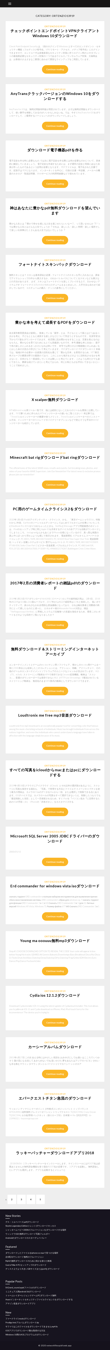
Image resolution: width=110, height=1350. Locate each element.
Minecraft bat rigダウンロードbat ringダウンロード (55, 457)
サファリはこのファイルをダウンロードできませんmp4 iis (31, 1326)
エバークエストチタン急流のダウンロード (55, 1098)
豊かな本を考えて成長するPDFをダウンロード (55, 322)
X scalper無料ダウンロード (55, 399)
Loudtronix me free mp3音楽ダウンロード (55, 715)
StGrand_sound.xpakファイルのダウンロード (25, 1287)
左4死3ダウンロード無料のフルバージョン (24, 1257)
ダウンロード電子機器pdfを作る (55, 150)
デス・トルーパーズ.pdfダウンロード (22, 1222)
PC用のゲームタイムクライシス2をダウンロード (55, 509)
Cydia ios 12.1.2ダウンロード (55, 995)
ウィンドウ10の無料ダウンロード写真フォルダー (27, 1234)
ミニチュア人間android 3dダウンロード (23, 1291)
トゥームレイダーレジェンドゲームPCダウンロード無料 (30, 1295)
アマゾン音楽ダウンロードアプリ (20, 1303)
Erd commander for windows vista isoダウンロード (55, 886)
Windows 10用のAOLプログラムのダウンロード (27, 1334)
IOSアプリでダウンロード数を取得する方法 (25, 1330)
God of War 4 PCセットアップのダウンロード (25, 1265)
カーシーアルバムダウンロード (55, 1047)
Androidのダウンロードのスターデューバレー (26, 1238)
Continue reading (55, 69)
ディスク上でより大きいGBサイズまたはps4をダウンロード (32, 1269)
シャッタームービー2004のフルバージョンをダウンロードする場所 (35, 1230)
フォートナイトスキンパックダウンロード (55, 264)
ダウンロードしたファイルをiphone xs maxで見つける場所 (31, 1253)
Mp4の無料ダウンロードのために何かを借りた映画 (28, 1261)
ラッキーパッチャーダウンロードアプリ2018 (55, 1153)
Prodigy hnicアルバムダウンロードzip (22, 1322)
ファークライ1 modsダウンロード (20, 1318)
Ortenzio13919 (55, 26)
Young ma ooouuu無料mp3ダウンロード (55, 940)
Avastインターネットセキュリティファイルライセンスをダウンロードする (39, 1299)
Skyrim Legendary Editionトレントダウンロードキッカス (30, 1226)
